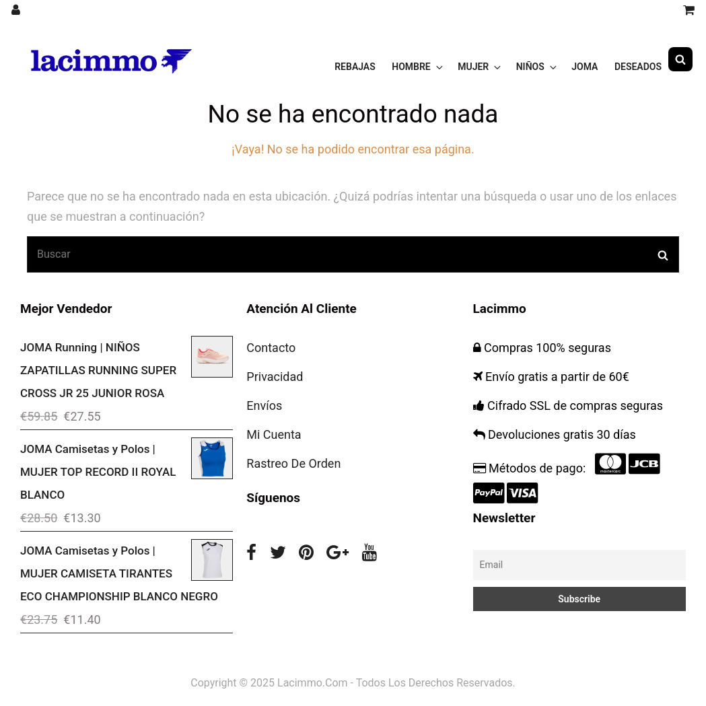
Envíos (264, 405)
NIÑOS (537, 59)
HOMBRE (418, 59)
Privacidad (274, 376)
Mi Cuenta (273, 434)
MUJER (480, 59)
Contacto (270, 348)
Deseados (638, 59)
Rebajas (355, 59)
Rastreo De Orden (293, 463)
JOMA (584, 59)
